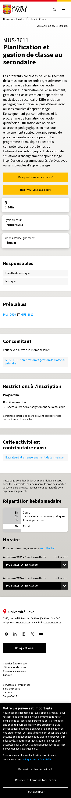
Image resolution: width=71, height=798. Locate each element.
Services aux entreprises (16, 685)
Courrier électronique (15, 663)
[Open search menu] (54, 9)
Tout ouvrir (60, 557)
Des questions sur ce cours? (35, 177)
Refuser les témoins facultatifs (35, 782)
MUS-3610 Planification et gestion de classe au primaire (35, 361)
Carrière (7, 692)
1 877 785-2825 (52, 622)
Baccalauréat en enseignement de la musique (34, 457)
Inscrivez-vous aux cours (35, 190)
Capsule (7, 675)
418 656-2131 (23, 622)
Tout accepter (35, 794)
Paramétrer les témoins (34, 771)
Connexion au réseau (14, 671)
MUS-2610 (9, 315)
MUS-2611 (27, 315)
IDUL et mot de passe (15, 667)
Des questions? (24, 648)
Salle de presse (11, 688)
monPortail (47, 548)
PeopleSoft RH (11, 696)
